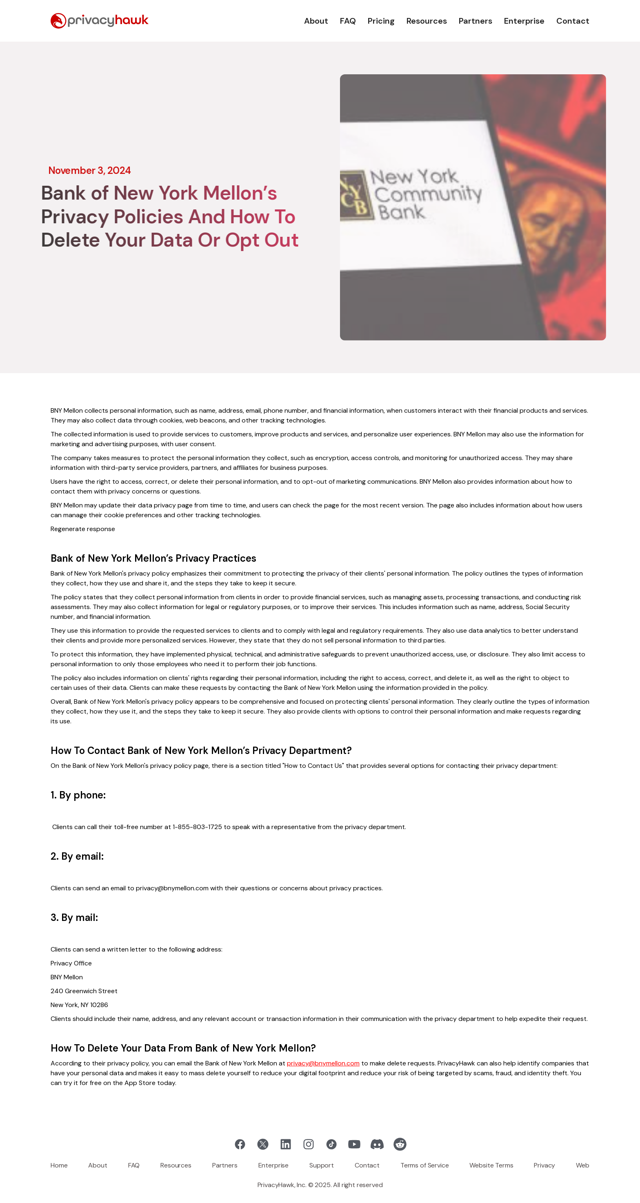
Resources (427, 21)
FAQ (348, 21)
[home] (100, 21)
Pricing (381, 21)
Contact (572, 21)
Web (582, 1165)
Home (59, 1165)
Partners (475, 21)
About (316, 21)
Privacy (544, 1165)
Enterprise (524, 21)
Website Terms (491, 1165)
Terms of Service (424, 1165)
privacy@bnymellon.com (323, 1063)
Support (321, 1165)
